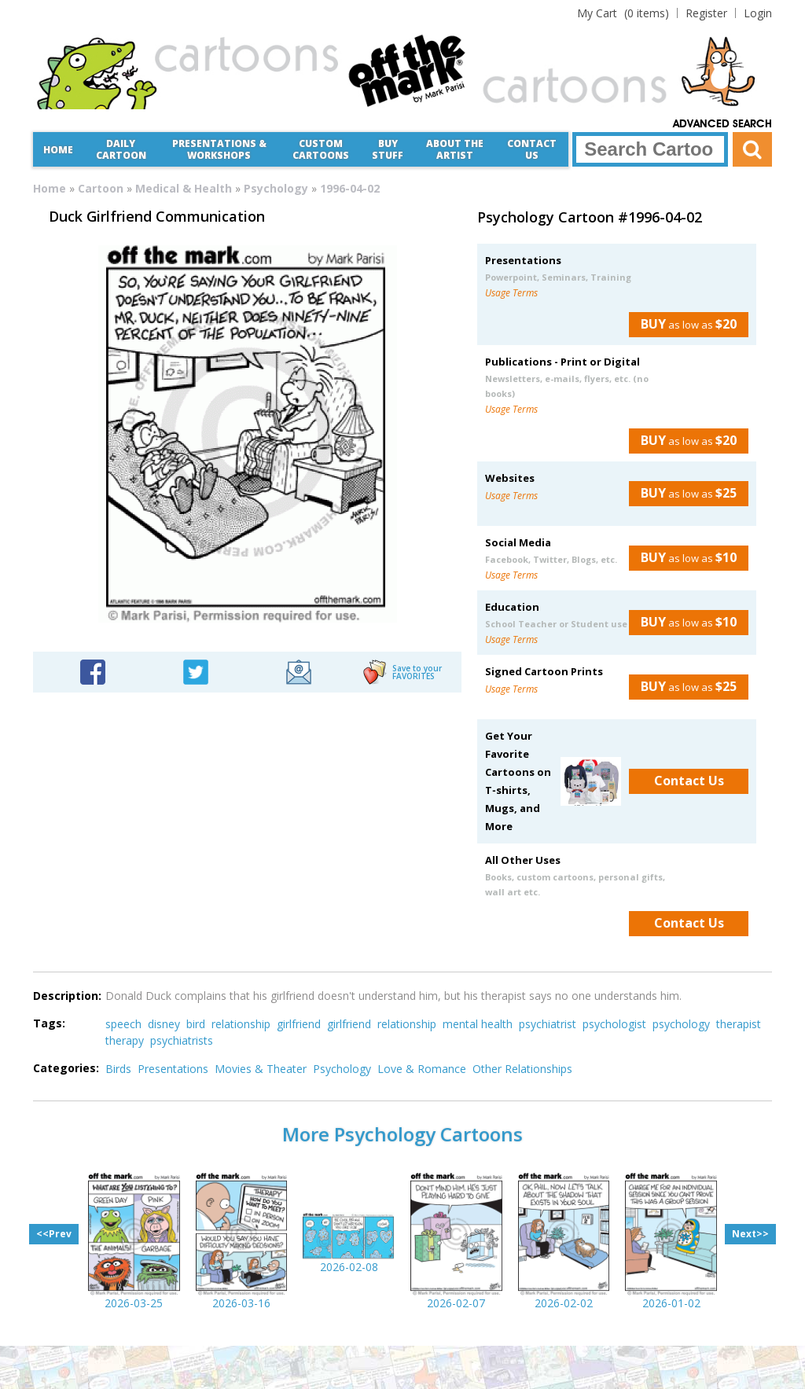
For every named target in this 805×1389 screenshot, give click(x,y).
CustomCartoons (320, 149)
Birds (118, 1068)
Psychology (276, 188)
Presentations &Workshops (219, 149)
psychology (681, 1023)
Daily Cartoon (121, 149)
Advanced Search (722, 124)
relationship (240, 1023)
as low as (683, 324)
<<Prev (54, 1233)
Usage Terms (511, 292)
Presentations (173, 1068)
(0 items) (623, 13)
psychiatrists (181, 1040)
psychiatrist (547, 1023)
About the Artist (454, 149)
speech (123, 1023)
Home (58, 149)
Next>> (750, 1233)
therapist (738, 1023)
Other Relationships (522, 1068)
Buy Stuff (387, 149)
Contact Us (532, 149)
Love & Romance (421, 1068)
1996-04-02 (350, 188)
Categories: (66, 1067)
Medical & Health (183, 188)
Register (706, 13)
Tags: (49, 1023)
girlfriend (299, 1023)
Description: (67, 995)
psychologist (614, 1023)
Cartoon (100, 188)
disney (164, 1023)
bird (195, 1023)
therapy (124, 1040)
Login (758, 13)
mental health (478, 1023)
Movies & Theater (261, 1068)
